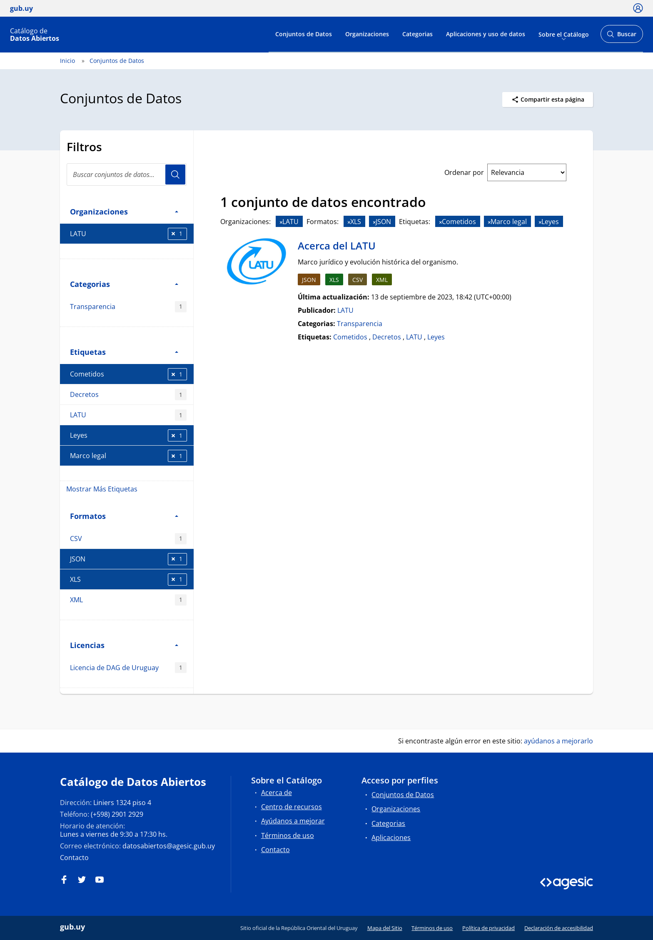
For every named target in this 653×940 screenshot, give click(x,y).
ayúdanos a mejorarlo (558, 741)
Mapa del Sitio (384, 928)
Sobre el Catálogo (563, 34)
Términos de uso (287, 835)
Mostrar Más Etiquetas (101, 489)
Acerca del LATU (337, 245)
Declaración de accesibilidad (558, 928)
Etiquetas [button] (124, 352)
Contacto (74, 857)
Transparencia (128, 306)
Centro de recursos (291, 806)
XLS (128, 579)
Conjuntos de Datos (303, 34)
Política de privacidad (488, 928)
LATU (128, 234)
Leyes (128, 435)
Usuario (175, 175)
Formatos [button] (124, 516)
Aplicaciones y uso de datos (485, 34)
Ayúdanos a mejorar (293, 820)
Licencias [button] (124, 645)
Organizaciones (367, 34)
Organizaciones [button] (124, 211)
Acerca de (276, 792)
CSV (128, 538)
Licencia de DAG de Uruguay (128, 667)
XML (128, 600)
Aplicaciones (391, 837)
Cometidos (128, 374)
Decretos (128, 394)
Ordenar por (464, 172)
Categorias (417, 34)
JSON (128, 559)
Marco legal (128, 456)
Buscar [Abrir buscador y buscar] (621, 36)
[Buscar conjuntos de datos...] (126, 175)
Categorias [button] (124, 284)
